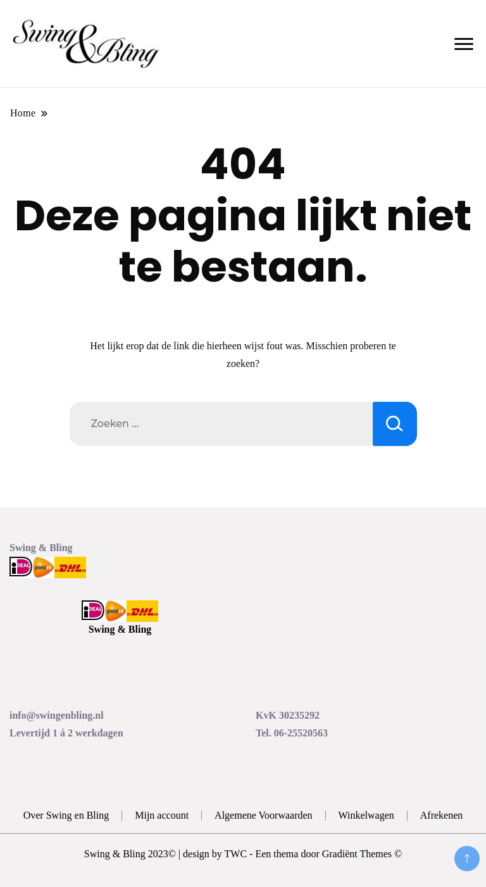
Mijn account (162, 815)
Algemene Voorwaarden (263, 815)
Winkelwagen (366, 815)
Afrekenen (441, 815)
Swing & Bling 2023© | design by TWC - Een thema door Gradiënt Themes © (243, 853)
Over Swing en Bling (66, 815)
